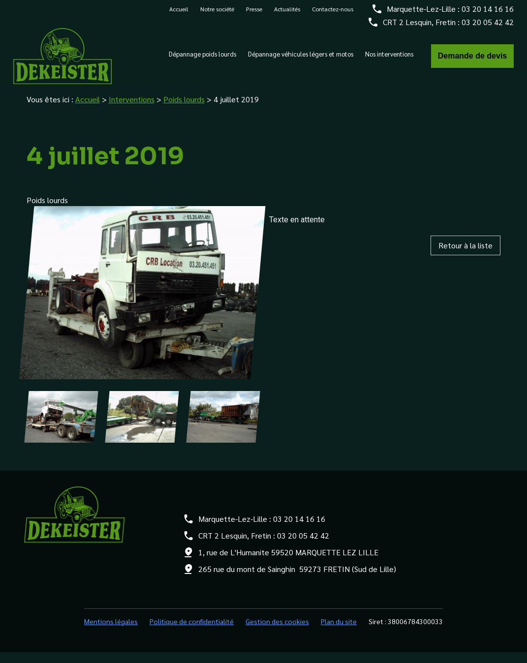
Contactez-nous (332, 13)
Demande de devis (472, 60)
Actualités (287, 13)
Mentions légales (111, 632)
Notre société (217, 13)
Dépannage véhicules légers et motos (300, 58)
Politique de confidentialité (192, 632)
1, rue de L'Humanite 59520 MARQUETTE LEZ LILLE (288, 563)
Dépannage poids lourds (202, 58)
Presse (254, 13)
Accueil (178, 13)
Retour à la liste (465, 256)
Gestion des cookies (277, 632)
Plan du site (339, 632)
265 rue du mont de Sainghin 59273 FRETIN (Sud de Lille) (297, 579)
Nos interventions (389, 58)
